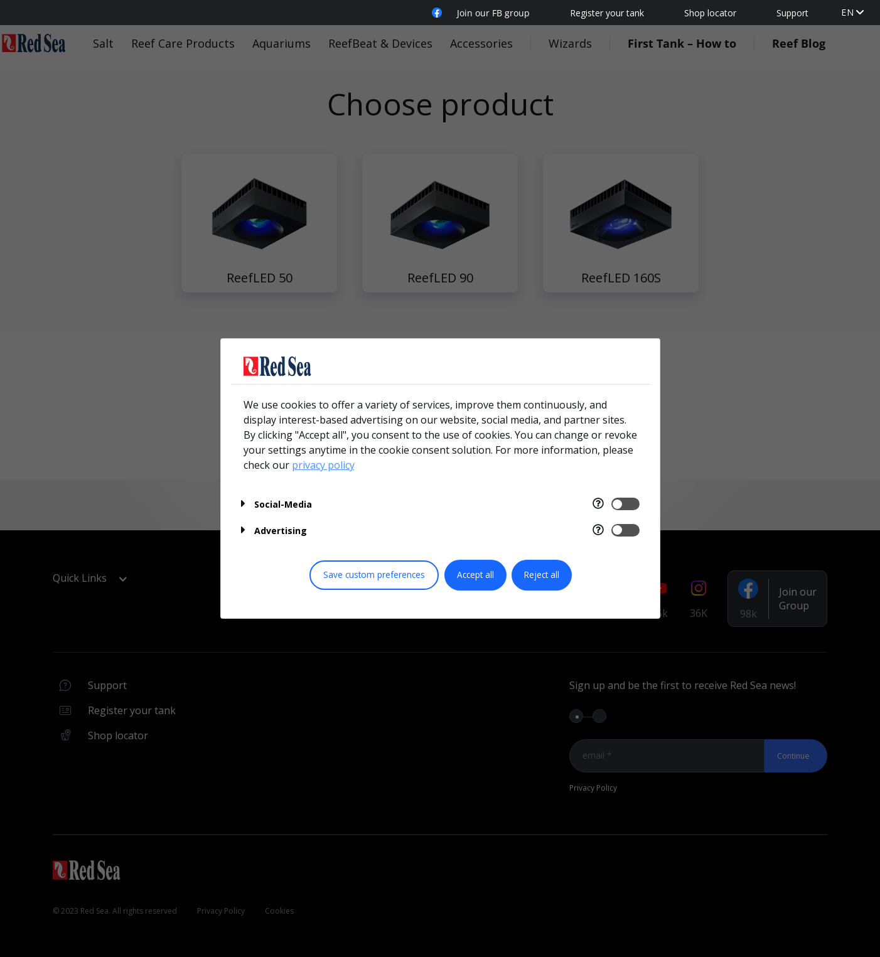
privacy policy (323, 465)
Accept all (475, 574)
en (847, 12)
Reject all (541, 574)
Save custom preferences (374, 574)
